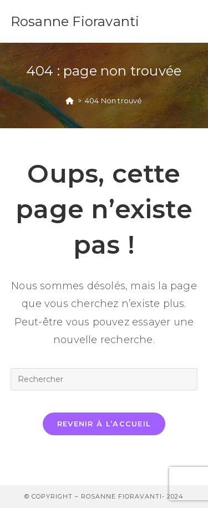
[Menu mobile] (191, 21)
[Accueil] (69, 100)
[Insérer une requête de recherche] (104, 379)
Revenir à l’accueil (104, 423)
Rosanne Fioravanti (75, 21)
